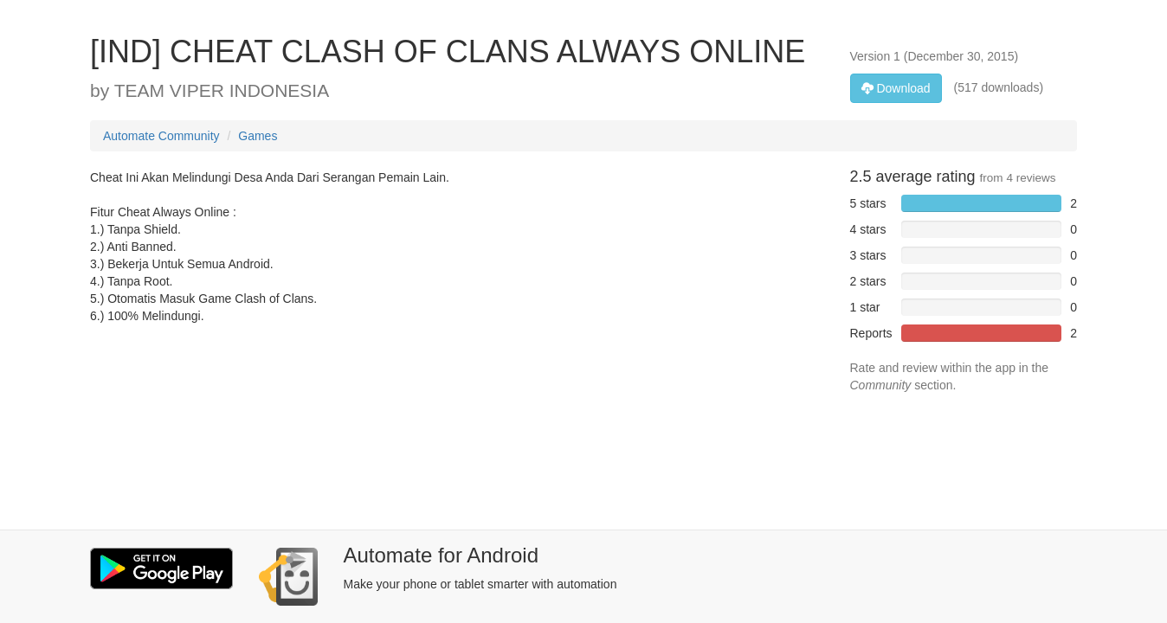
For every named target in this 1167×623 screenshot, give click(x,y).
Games (257, 136)
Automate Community (161, 136)
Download (896, 88)
